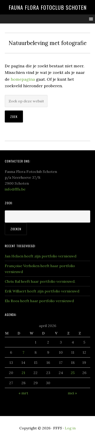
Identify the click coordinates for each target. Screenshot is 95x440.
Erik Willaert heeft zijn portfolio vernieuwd (42, 291)
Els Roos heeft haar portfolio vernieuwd (39, 301)
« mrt (23, 393)
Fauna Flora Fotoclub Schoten (48, 7)
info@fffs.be (15, 189)
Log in (70, 428)
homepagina (23, 79)
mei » (72, 393)
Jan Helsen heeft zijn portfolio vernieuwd (40, 256)
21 (23, 372)
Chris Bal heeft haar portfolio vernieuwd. (40, 281)
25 (73, 372)
